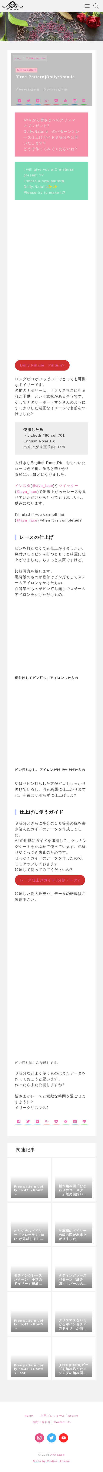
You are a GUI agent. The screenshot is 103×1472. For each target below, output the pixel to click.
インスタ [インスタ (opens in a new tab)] (23, 486)
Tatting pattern (36, 58)
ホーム (18, 58)
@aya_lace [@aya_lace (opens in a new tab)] (26, 492)
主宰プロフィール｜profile (59, 1415)
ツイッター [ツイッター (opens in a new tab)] (69, 486)
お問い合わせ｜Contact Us (51, 1422)
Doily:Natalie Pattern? (42, 365)
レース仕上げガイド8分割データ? (50, 880)
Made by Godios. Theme (51, 1461)
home (29, 1415)
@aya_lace (42, 486)
